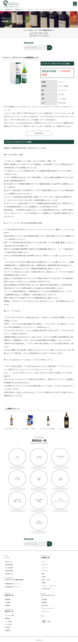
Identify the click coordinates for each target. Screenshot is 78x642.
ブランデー (45, 564)
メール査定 (8, 621)
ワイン (44, 562)
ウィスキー (45, 570)
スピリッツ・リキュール (49, 586)
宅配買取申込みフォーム (12, 583)
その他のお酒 (45, 588)
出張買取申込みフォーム (12, 587)
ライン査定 (8, 624)
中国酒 (44, 582)
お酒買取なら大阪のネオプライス (11, 7)
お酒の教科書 (9, 570)
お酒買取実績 (9, 564)
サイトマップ (45, 611)
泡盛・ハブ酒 (45, 580)
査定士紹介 (45, 605)
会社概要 (44, 599)
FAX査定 (7, 627)
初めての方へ (9, 562)
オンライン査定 (9, 615)
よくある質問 (9, 568)
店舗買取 (7, 605)
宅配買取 (7, 599)
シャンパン (45, 568)
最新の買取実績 (39, 133)
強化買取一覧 (9, 574)
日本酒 (44, 576)
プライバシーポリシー (48, 608)
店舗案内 (44, 602)
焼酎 (43, 574)
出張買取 (7, 602)
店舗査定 (7, 630)
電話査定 (7, 618)
